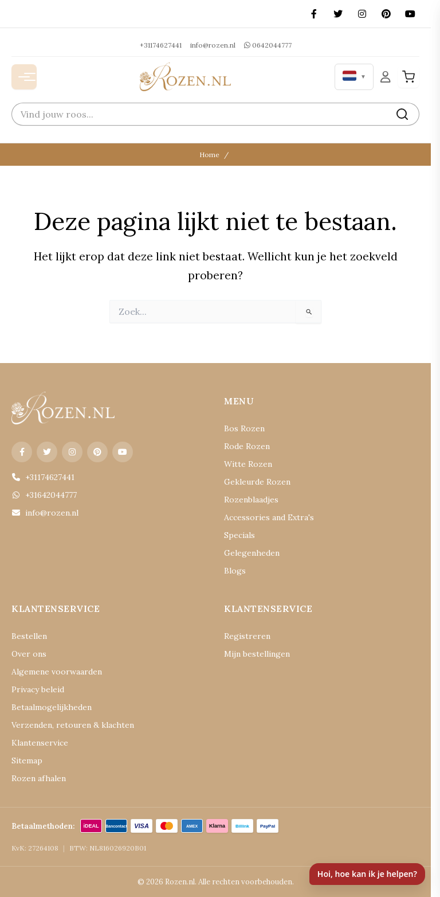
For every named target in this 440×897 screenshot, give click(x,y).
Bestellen (29, 636)
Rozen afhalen (38, 778)
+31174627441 (161, 45)
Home (209, 154)
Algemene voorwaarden (56, 671)
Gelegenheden (252, 553)
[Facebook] (314, 14)
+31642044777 (44, 495)
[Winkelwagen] (408, 77)
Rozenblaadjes (251, 499)
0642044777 (268, 45)
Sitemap (26, 760)
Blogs (235, 571)
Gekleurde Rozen (257, 482)
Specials (239, 535)
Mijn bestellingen (257, 654)
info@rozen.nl (212, 45)
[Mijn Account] (385, 76)
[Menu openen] (24, 76)
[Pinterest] (386, 14)
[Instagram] (362, 14)
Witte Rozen (248, 464)
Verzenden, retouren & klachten (72, 725)
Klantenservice (39, 743)
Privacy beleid (37, 689)
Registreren (247, 636)
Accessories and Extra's (269, 517)
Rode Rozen (247, 446)
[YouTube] (410, 14)
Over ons (28, 654)
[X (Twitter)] (338, 14)
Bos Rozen (244, 428)
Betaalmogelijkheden (51, 707)
